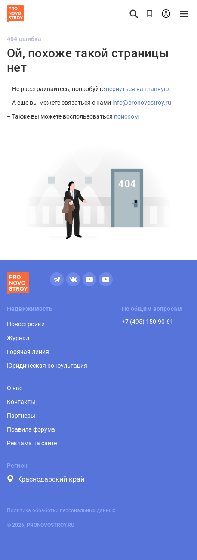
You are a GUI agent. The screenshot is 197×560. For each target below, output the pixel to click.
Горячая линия (28, 351)
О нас (14, 388)
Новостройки (26, 324)
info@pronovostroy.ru (141, 102)
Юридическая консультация (47, 365)
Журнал (18, 338)
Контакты (21, 401)
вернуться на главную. (138, 88)
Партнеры (21, 415)
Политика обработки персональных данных (61, 510)
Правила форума (31, 429)
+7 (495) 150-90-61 (147, 321)
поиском (126, 116)
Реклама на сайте (32, 443)
